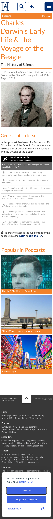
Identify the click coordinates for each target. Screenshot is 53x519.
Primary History (8, 432)
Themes (46, 471)
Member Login (20, 418)
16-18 (30, 454)
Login (22, 236)
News (16, 416)
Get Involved (37, 416)
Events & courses (30, 462)
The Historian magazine (12, 471)
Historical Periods (33, 471)
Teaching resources (34, 446)
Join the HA (35, 236)
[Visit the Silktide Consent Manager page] (42, 508)
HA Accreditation (25, 429)
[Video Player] (26, 159)
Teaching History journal (12, 446)
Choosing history (9, 460)
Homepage (6, 416)
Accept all (26, 490)
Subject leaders (8, 429)
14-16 (22, 454)
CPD (15, 427)
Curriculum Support (10, 441)
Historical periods (9, 454)
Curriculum (6, 427)
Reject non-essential (26, 499)
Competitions (40, 429)
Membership (35, 418)
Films (18, 462)
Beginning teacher (27, 427)
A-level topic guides (10, 457)
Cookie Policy (26, 482)
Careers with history (28, 460)
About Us (24, 416)
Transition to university (32, 457)
